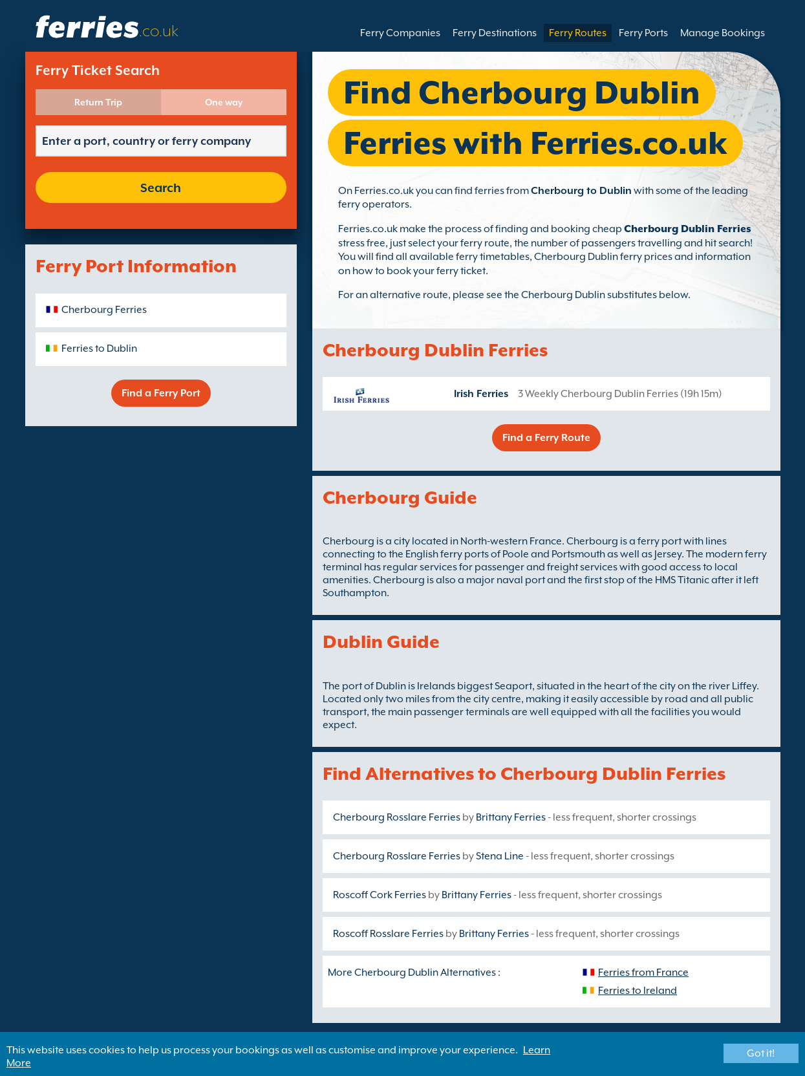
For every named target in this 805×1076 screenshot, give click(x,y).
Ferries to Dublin (99, 348)
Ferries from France (643, 972)
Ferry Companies (400, 33)
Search (160, 187)
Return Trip (98, 102)
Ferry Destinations (495, 33)
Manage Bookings (722, 33)
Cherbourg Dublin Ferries (687, 229)
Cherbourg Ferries (104, 310)
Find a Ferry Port (161, 393)
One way (223, 102)
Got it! (761, 1053)
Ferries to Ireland (637, 990)
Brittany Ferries (511, 817)
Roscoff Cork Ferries (379, 895)
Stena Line (500, 856)
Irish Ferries (481, 394)
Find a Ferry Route (546, 438)
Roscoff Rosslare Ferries (388, 934)
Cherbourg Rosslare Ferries (396, 817)
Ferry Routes (577, 33)
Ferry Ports (643, 33)
